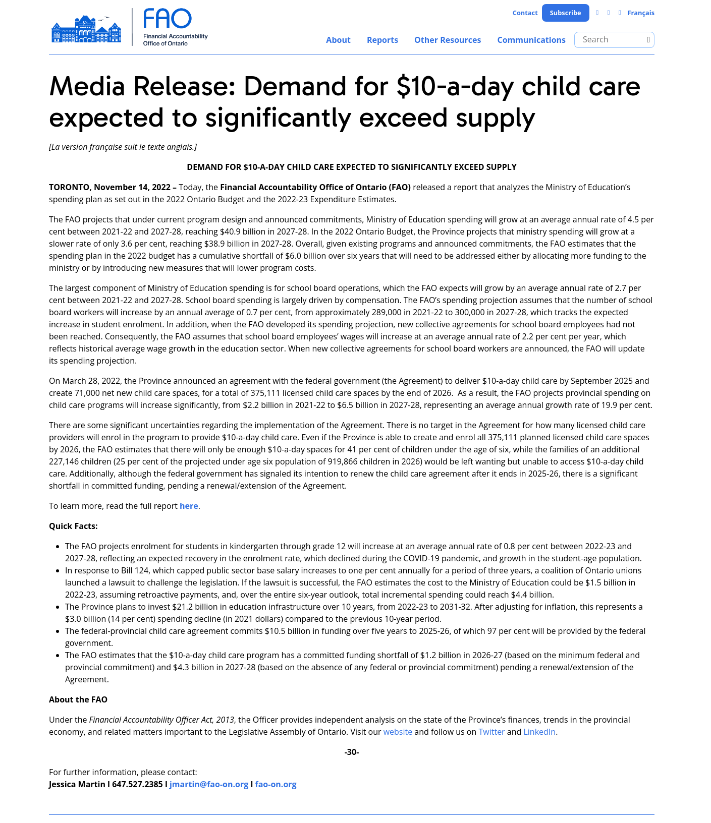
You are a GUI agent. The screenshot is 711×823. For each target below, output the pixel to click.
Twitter (491, 731)
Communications (531, 39)
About (338, 39)
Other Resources (447, 39)
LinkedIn (539, 731)
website (398, 731)
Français (640, 12)
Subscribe (565, 12)
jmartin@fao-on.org (209, 784)
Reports (382, 39)
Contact (525, 12)
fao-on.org (275, 784)
